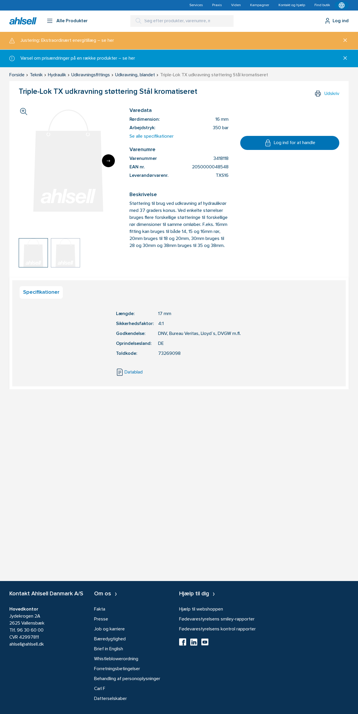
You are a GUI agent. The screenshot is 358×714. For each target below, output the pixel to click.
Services (196, 5)
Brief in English (108, 649)
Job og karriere (109, 629)
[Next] (108, 160)
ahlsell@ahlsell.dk (26, 644)
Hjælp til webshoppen (201, 609)
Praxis (217, 5)
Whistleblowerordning (116, 659)
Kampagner (259, 5)
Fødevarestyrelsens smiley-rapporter (217, 619)
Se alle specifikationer (151, 136)
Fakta (99, 609)
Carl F (99, 689)
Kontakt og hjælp (292, 5)
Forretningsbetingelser (117, 669)
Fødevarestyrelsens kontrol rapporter (217, 629)
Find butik (322, 5)
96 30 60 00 (30, 630)
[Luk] (343, 40)
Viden (236, 5)
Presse (101, 619)
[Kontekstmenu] (342, 5)
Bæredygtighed (110, 639)
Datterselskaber (110, 699)
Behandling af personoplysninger (127, 679)
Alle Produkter (72, 21)
